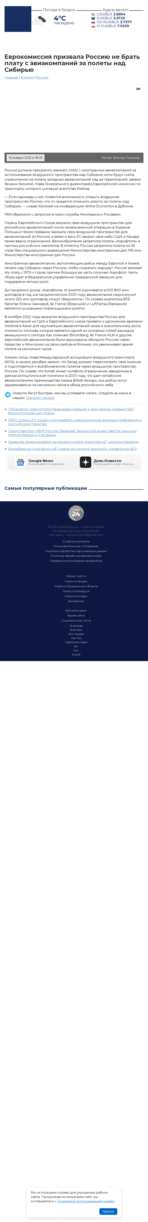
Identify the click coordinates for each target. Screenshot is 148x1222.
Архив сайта (76, 615)
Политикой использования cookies (85, 1201)
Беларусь (103, 43)
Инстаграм (76, 634)
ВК (76, 646)
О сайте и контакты (76, 541)
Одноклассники (76, 642)
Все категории (76, 610)
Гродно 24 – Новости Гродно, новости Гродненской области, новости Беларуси (18, 19)
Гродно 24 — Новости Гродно (76, 513)
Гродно (36, 43)
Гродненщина (69, 43)
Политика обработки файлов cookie (76, 555)
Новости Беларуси (76, 591)
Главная (14, 43)
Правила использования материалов (76, 560)
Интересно (42, 48)
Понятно (108, 1211)
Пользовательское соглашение (76, 546)
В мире (14, 48)
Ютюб (76, 654)
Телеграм (76, 625)
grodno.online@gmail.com (85, 534)
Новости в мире (76, 596)
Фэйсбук (76, 629)
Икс (76, 650)
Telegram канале (40, 398)
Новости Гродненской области (76, 586)
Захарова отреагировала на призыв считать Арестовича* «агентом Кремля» (73, 442)
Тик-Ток (76, 638)
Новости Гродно (76, 581)
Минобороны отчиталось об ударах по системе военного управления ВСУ (72, 449)
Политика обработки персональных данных (76, 551)
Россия (42, 77)
